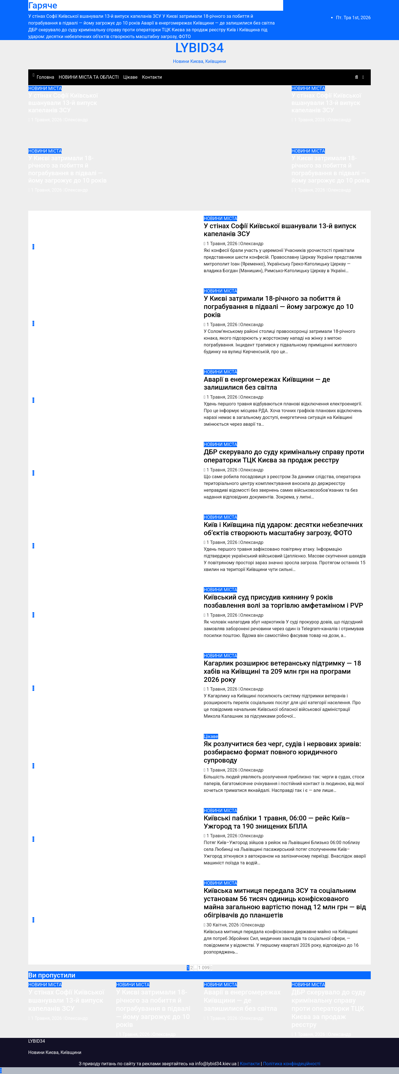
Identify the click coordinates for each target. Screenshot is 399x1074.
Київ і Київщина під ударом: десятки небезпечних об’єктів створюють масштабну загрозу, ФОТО (283, 529)
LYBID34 (199, 47)
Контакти (152, 77)
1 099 (203, 967)
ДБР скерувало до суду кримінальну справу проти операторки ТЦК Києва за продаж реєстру (284, 456)
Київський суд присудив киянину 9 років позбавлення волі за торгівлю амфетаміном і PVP (283, 601)
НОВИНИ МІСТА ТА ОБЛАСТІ (89, 77)
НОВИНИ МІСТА (45, 88)
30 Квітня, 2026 (223, 925)
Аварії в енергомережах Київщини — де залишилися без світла (267, 383)
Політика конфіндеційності (291, 1063)
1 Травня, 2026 (47, 119)
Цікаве (130, 77)
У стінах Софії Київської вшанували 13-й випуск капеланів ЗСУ (63, 103)
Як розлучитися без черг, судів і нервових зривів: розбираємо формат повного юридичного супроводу (282, 752)
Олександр (75, 119)
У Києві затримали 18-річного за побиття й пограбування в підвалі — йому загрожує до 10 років (67, 169)
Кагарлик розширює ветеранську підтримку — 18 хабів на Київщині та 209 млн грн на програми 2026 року (282, 671)
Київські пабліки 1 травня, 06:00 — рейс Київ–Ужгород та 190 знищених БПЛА (277, 822)
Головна (45, 77)
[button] (356, 77)
